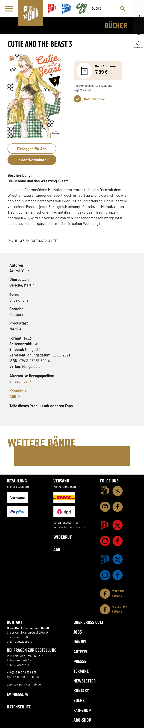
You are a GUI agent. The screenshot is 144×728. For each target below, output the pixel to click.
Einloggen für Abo (32, 148)
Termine (81, 671)
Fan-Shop (82, 710)
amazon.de (18, 381)
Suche (79, 700)
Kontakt (16, 390)
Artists (80, 651)
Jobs (78, 632)
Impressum (17, 694)
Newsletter (85, 681)
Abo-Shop (82, 720)
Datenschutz (19, 707)
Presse (80, 661)
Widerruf (62, 537)
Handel (80, 642)
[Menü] (9, 8)
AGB (12, 396)
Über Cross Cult (88, 622)
